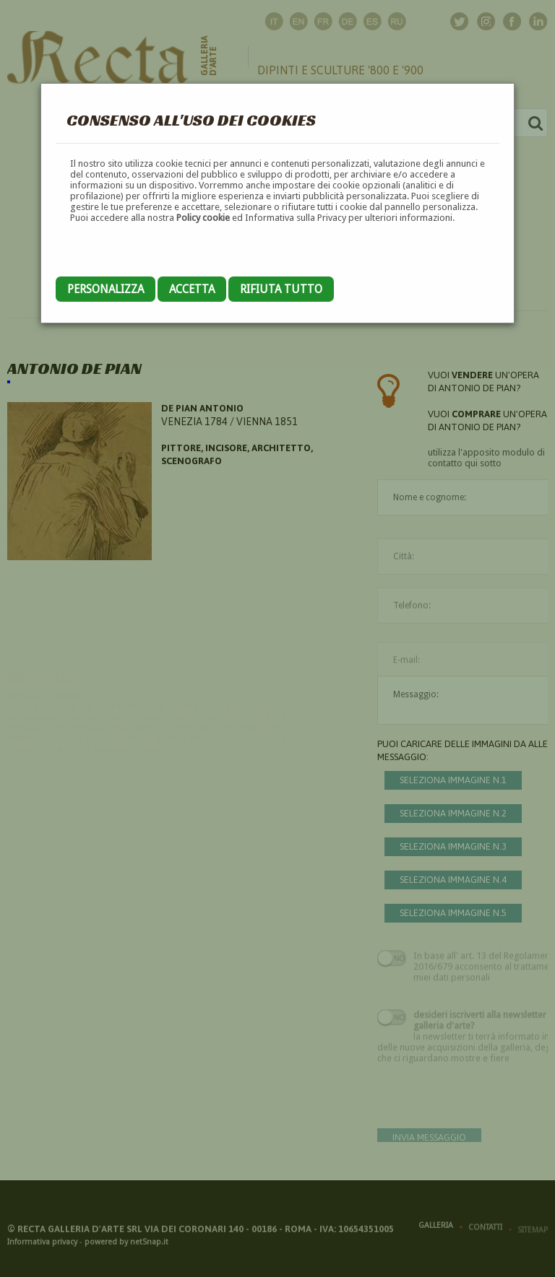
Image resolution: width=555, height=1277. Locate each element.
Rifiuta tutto (281, 289)
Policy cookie (203, 217)
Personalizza (105, 289)
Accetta (192, 289)
